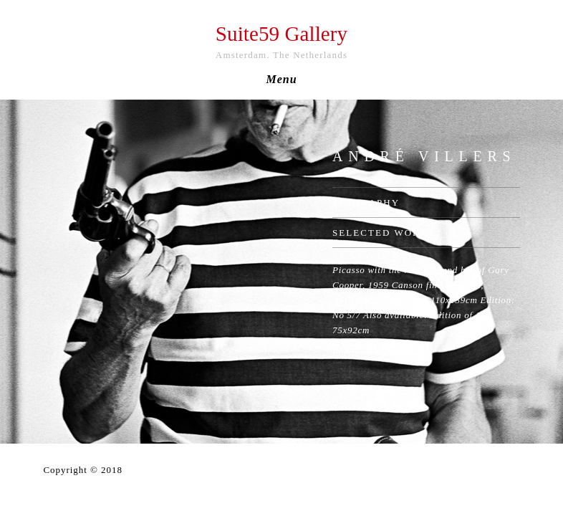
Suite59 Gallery (281, 33)
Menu (281, 79)
